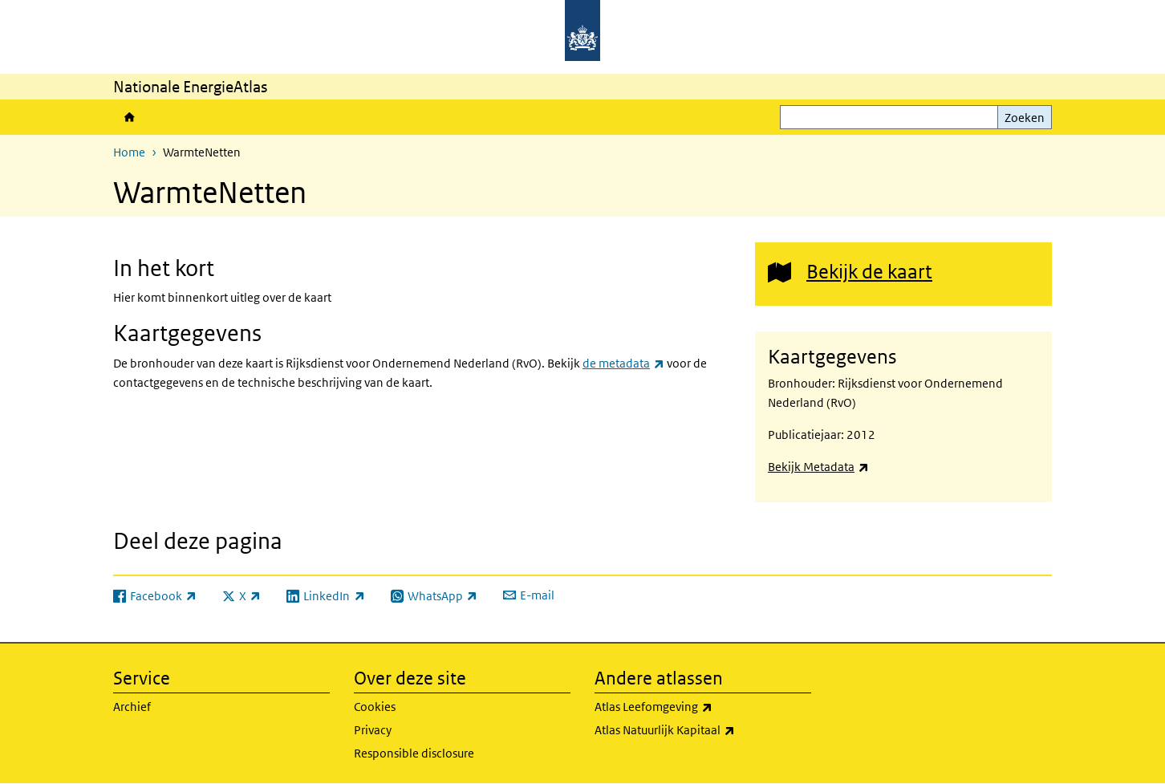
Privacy (373, 729)
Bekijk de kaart (869, 270)
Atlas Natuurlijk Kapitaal (703, 730)
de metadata (623, 363)
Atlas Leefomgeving (703, 707)
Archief (132, 706)
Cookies (375, 706)
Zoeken (1025, 117)
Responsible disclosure (414, 753)
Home (129, 117)
